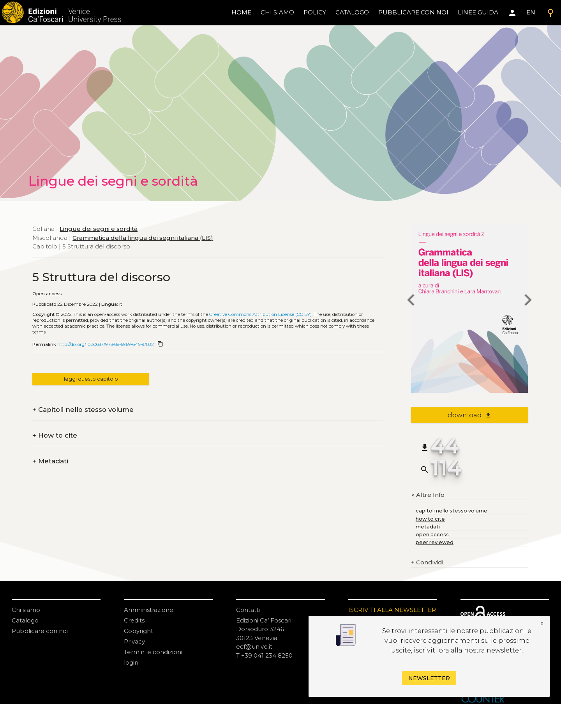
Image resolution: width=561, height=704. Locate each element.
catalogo (352, 12)
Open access (47, 293)
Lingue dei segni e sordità (99, 228)
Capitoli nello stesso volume (83, 409)
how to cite (430, 519)
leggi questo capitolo (91, 379)
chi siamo (277, 12)
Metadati (50, 461)
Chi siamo (26, 610)
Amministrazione (148, 610)
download (470, 415)
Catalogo (25, 620)
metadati (428, 527)
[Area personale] (512, 13)
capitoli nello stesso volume (451, 511)
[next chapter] (528, 301)
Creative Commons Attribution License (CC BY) (260, 314)
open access (432, 534)
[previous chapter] (411, 301)
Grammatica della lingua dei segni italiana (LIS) (142, 237)
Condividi (427, 562)
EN (530, 12)
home (241, 12)
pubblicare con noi (413, 12)
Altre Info (428, 495)
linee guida (478, 12)
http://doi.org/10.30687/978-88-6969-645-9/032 (105, 344)
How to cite (54, 435)
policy (314, 12)
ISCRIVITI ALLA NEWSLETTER (392, 610)
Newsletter (429, 678)
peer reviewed (434, 542)
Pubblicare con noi (40, 631)
